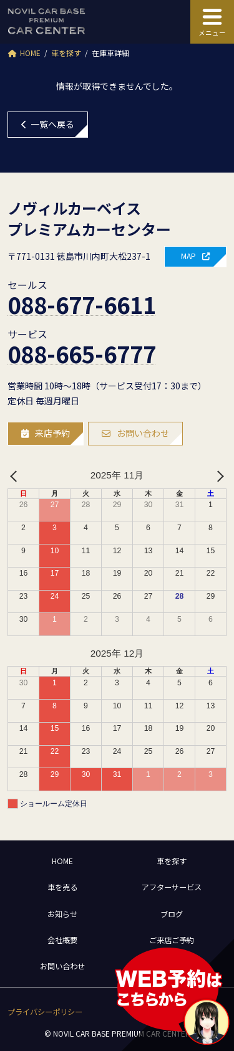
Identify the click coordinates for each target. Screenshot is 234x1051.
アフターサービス (172, 887)
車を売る (62, 887)
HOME (62, 861)
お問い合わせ (62, 966)
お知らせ (62, 914)
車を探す (172, 861)
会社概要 (62, 940)
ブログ (171, 914)
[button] (195, 256)
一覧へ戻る (47, 124)
